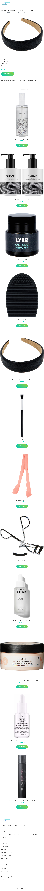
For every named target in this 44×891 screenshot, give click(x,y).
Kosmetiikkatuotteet (6, 855)
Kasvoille (3, 849)
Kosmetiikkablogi (6, 868)
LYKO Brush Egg (22, 319)
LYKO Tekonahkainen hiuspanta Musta (22, 380)
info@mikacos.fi (5, 838)
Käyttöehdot (4, 874)
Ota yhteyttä (4, 871)
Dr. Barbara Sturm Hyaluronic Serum (22, 620)
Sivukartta (4, 880)
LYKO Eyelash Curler (22, 560)
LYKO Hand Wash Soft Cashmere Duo (22, 199)
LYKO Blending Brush (22, 440)
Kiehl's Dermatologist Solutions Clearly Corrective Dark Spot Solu (22, 741)
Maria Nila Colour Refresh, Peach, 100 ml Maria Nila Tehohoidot (22, 680)
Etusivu (3, 12)
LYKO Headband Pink (22, 500)
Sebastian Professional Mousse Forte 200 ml (22, 801)
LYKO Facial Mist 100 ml (22, 139)
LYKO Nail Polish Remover (22, 259)
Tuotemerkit (11, 59)
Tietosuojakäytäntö (6, 877)
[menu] (41, 3)
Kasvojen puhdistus (6, 852)
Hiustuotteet (4, 846)
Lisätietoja (7, 74)
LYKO (16, 59)
